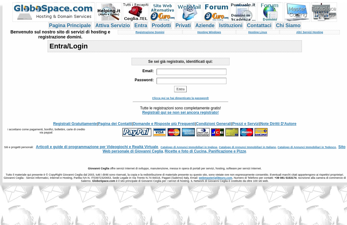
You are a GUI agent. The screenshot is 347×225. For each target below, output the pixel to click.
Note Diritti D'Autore (278, 124)
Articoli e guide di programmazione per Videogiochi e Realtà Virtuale (97, 147)
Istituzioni (230, 25)
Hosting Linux (257, 32)
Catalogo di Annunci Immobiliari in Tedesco (306, 147)
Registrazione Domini (150, 32)
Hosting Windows (209, 32)
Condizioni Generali (213, 124)
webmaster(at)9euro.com (215, 177)
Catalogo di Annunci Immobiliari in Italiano (247, 147)
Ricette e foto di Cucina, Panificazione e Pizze (205, 151)
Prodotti (161, 25)
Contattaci (259, 25)
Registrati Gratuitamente (75, 124)
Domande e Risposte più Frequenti (164, 124)
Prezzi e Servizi (246, 124)
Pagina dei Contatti (115, 124)
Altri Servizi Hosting (309, 32)
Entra (140, 25)
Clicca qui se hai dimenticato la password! (180, 98)
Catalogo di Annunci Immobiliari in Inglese (188, 147)
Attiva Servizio (112, 25)
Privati (183, 25)
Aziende (205, 25)
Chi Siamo (288, 25)
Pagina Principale (70, 25)
